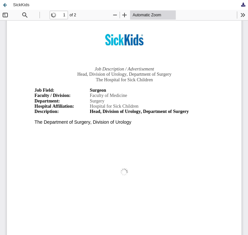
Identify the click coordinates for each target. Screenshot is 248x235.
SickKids (21, 4)
